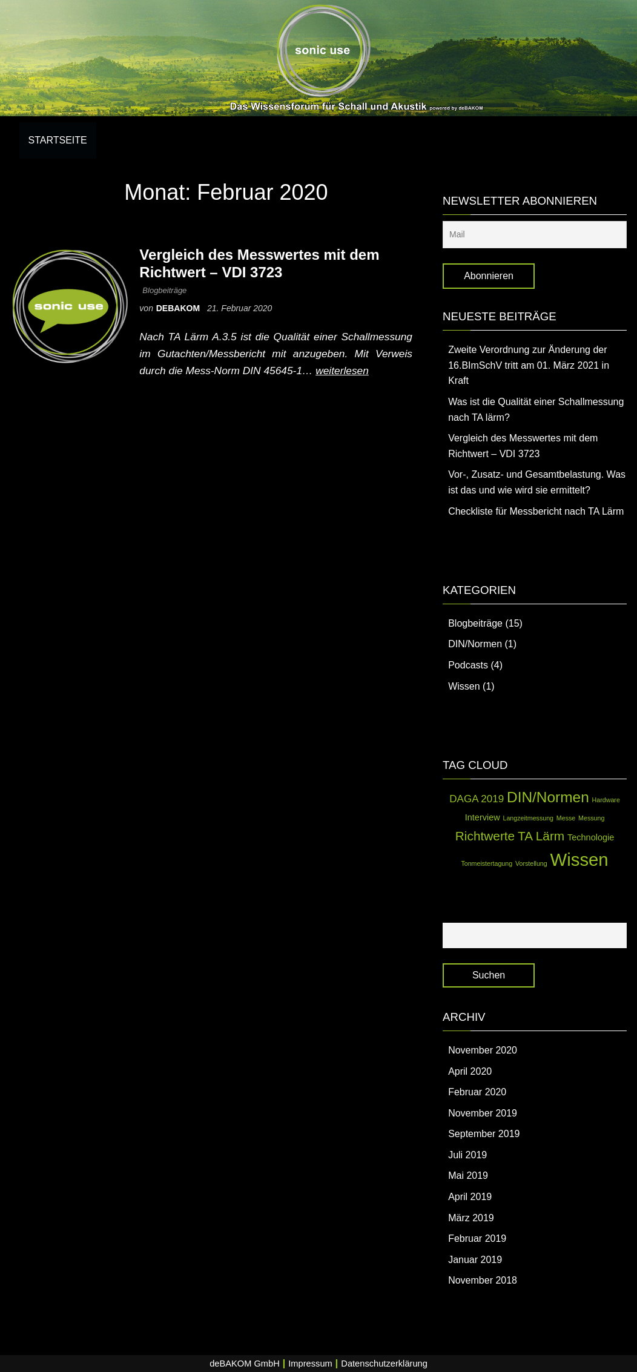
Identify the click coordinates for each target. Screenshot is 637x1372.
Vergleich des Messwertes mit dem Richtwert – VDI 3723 (259, 263)
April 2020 (470, 1071)
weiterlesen (342, 370)
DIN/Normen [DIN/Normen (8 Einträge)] (548, 797)
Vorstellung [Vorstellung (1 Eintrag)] (531, 863)
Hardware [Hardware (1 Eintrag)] (606, 799)
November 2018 (482, 1280)
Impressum (310, 1363)
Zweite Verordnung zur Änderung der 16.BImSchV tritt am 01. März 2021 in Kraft (528, 365)
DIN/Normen (475, 644)
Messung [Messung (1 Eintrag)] (591, 818)
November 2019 (482, 1113)
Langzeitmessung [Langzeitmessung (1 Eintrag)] (528, 818)
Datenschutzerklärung (384, 1363)
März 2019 (471, 1218)
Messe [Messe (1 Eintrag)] (565, 818)
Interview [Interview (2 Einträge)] (482, 817)
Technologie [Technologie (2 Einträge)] (590, 837)
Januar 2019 (475, 1260)
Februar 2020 (477, 1092)
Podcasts (468, 665)
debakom (179, 308)
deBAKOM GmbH (245, 1363)
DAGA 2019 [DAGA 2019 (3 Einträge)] (476, 799)
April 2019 (470, 1197)
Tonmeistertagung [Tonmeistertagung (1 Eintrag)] (486, 863)
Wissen (464, 686)
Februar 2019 (477, 1238)
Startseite (57, 140)
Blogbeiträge (164, 290)
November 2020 (482, 1050)
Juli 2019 (467, 1155)
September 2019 (484, 1134)
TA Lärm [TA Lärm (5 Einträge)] (541, 836)
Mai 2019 (468, 1175)
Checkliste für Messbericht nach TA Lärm (536, 511)
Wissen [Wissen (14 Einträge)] (579, 859)
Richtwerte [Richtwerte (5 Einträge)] (485, 836)
